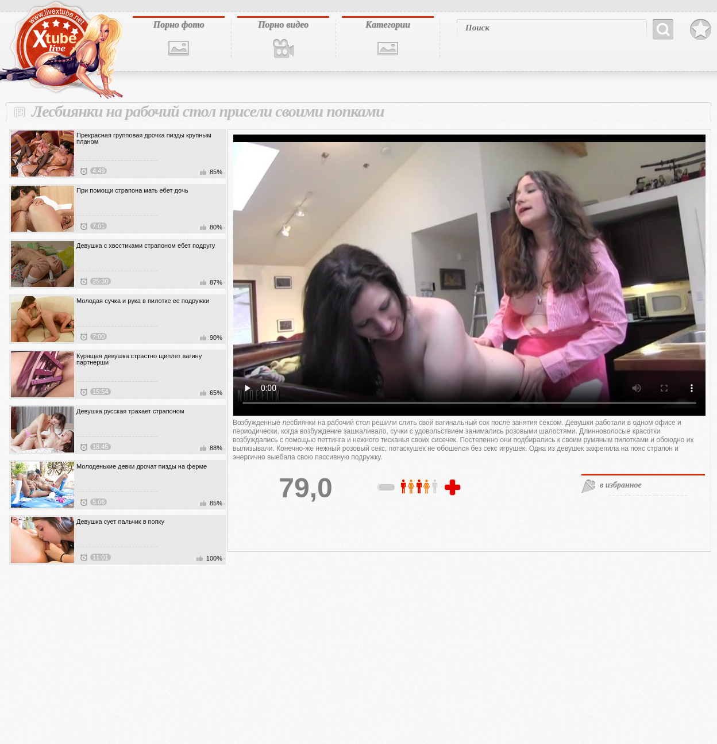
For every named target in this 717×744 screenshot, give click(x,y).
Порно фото (178, 24)
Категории (387, 24)
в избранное (621, 485)
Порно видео (283, 24)
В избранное (700, 30)
